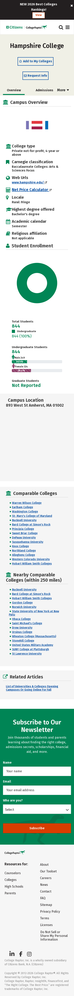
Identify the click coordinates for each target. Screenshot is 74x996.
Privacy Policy (50, 911)
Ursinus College (22, 632)
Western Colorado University (31, 559)
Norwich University (24, 607)
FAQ (42, 898)
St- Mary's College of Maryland (32, 516)
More (63, 90)
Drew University (22, 627)
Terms (44, 918)
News (44, 885)
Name (7, 762)
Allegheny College (23, 555)
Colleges (11, 880)
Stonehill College (23, 640)
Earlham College (22, 507)
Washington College (25, 511)
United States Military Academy (32, 645)
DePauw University (24, 537)
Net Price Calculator (32, 189)
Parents (10, 893)
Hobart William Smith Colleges (32, 563)
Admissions (44, 90)
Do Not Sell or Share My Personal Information (54, 935)
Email (7, 781)
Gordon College (22, 602)
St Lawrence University (27, 653)
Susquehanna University (27, 542)
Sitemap (46, 905)
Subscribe (37, 828)
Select (9, 809)
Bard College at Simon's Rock (31, 524)
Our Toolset (48, 871)
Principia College (23, 529)
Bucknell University (24, 520)
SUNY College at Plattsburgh (30, 649)
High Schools (14, 886)
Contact (45, 891)
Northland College (24, 550)
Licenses (46, 925)
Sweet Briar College (24, 533)
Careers (46, 878)
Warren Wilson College (26, 503)
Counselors (13, 873)
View (39, 15)
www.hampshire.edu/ (29, 182)
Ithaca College (21, 619)
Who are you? (13, 800)
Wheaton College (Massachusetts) (34, 636)
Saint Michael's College (27, 623)
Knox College (20, 546)
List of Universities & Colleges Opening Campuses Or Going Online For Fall (32, 688)
